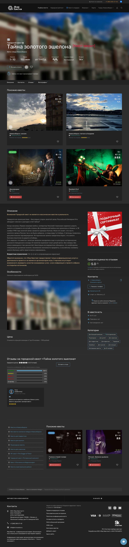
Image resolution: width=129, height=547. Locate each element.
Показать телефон (96, 286)
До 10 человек (108, 348)
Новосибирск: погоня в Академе (81, 134)
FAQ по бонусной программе (55, 522)
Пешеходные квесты (16, 445)
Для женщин (112, 345)
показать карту (96, 282)
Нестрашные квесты (95, 348)
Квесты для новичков (16, 449)
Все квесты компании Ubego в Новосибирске (25, 432)
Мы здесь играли (15, 67)
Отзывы (31, 82)
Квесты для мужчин (16, 440)
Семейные (92, 345)
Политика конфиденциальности (56, 516)
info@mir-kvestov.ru (16, 527)
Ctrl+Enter (57, 507)
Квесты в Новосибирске (17, 427)
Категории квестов (52, 528)
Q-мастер (11, 381)
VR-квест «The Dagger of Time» (20, 454)
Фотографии (43, 82)
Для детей (103, 338)
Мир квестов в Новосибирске (17, 498)
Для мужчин (101, 345)
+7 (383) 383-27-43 (112, 1)
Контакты (21, 82)
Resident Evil (74, 189)
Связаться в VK (95, 291)
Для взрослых (105, 341)
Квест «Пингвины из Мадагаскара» (21, 462)
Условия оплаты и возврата (55, 519)
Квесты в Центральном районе (20, 467)
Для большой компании (95, 334)
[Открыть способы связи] (123, 541)
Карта (94, 8)
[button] (78, 282)
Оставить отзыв (63, 364)
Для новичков (113, 338)
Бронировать (15, 197)
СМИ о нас (49, 525)
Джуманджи (14, 189)
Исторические (111, 334)
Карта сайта (50, 534)
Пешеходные (92, 338)
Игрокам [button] (85, 8)
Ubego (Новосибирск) (19, 52)
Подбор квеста (43, 8)
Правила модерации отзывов (55, 510)
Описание (10, 82)
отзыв (90, 267)
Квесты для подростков (17, 436)
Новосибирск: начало (18, 134)
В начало (97, 498)
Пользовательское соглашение (56, 513)
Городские (116, 341)
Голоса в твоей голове (57, 457)
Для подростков (93, 341)
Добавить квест (51, 531)
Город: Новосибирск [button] (105, 8)
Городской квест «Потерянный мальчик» (23, 458)
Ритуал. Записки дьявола (98, 457)
